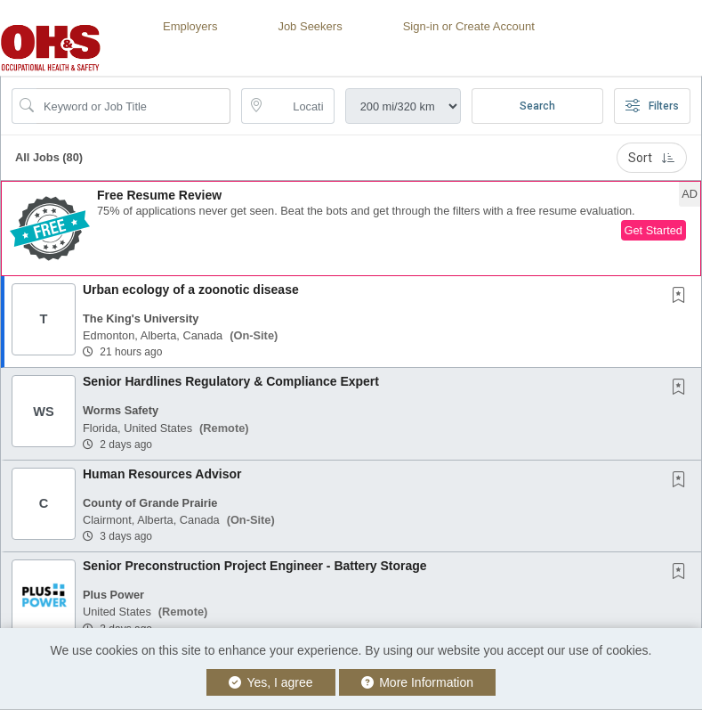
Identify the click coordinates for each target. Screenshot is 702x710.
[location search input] (300, 106)
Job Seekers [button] (310, 26)
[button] (351, 228)
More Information (417, 682)
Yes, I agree (271, 682)
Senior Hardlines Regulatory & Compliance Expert (231, 381)
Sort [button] (651, 158)
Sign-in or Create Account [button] (469, 26)
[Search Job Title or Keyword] (133, 106)
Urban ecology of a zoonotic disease (191, 289)
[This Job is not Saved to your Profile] (682, 296)
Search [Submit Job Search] (537, 106)
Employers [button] (190, 26)
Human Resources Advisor (162, 474)
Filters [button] (652, 106)
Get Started (653, 230)
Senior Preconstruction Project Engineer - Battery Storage (255, 566)
